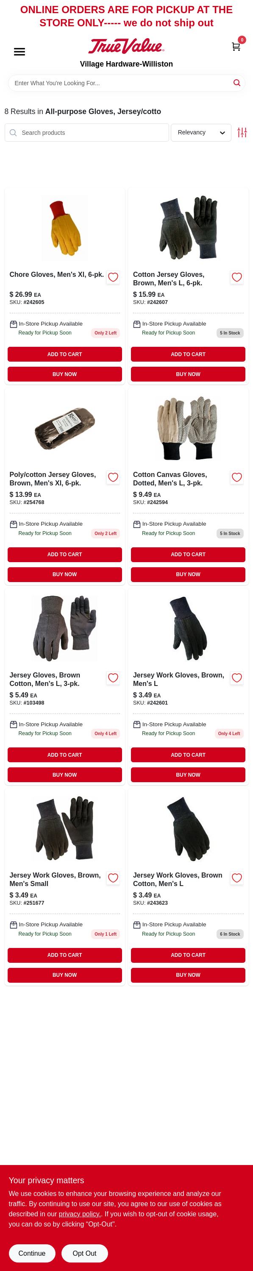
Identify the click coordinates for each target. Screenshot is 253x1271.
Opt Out (84, 1253)
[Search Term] (126, 83)
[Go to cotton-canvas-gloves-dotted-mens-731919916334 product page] (188, 486)
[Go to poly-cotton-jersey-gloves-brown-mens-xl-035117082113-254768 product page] (65, 486)
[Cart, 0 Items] (236, 46)
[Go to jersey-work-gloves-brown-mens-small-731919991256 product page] (65, 886)
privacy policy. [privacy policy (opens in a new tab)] (80, 1214)
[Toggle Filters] (242, 132)
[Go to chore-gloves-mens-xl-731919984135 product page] (65, 286)
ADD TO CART (64, 354)
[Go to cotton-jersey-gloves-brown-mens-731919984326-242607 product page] (188, 286)
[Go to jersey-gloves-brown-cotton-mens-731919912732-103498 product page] (65, 686)
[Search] (237, 82)
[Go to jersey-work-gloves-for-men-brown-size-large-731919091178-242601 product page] (188, 686)
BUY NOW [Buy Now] (65, 374)
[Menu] (19, 52)
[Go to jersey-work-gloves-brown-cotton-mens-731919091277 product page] (188, 886)
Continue (31, 1253)
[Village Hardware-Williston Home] (126, 45)
